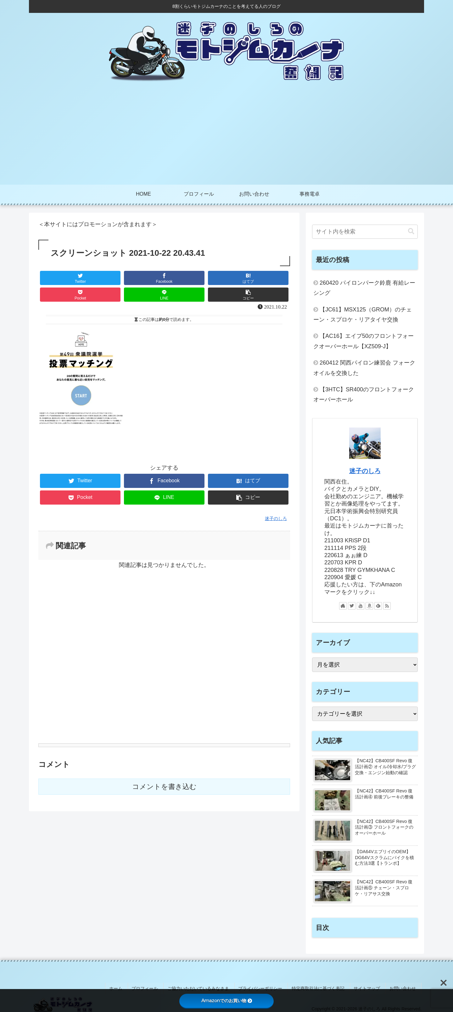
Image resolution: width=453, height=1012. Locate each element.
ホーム (134, 986)
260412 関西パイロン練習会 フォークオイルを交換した (364, 368)
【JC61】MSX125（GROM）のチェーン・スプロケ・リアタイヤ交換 (362, 314)
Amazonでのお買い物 (226, 1001)
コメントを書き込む (164, 787)
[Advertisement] (226, 137)
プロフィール (160, 986)
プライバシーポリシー (271, 986)
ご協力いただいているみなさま (211, 986)
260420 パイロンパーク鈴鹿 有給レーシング (364, 288)
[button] (411, 231)
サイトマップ (372, 986)
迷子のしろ (365, 470)
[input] (365, 232)
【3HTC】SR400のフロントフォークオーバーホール (363, 394)
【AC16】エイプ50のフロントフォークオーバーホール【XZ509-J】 (363, 341)
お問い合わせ (405, 986)
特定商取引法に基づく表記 (325, 986)
